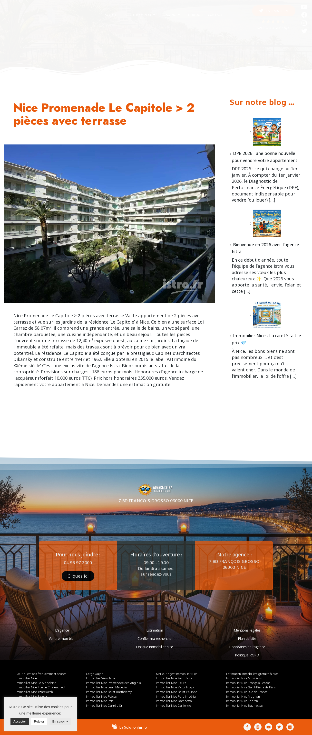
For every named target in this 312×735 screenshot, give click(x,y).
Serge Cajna (94, 674)
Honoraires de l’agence (247, 646)
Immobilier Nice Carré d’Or (104, 705)
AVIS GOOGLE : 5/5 (273, 28)
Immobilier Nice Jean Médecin (106, 687)
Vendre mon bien (62, 638)
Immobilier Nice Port (99, 701)
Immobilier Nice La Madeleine (36, 683)
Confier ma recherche (154, 638)
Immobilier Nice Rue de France (246, 692)
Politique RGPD (247, 655)
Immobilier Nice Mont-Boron (174, 678)
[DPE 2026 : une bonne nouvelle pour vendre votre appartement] (265, 132)
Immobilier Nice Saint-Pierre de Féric (251, 687)
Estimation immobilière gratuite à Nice (252, 674)
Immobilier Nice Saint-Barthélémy (109, 692)
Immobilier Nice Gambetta (174, 701)
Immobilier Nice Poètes (101, 696)
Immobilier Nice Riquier (31, 696)
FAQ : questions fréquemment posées (41, 674)
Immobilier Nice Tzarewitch (34, 692)
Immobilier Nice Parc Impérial (176, 696)
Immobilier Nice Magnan (243, 696)
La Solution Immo (133, 727)
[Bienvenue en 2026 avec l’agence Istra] (265, 223)
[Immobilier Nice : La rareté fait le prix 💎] (265, 314)
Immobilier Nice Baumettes (244, 705)
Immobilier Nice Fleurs (171, 683)
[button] (273, 10)
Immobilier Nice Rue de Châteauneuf (40, 687)
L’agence (62, 630)
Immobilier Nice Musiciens (244, 678)
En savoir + (60, 721)
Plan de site (247, 638)
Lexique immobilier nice (154, 646)
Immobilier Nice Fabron (242, 701)
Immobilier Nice (26, 678)
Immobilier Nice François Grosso (248, 683)
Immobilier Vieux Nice (100, 678)
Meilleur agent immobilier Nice (176, 674)
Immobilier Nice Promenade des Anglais (113, 683)
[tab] (111, 15)
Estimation (154, 630)
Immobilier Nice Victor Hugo (175, 687)
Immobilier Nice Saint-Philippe (176, 692)
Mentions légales (247, 630)
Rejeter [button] (39, 721)
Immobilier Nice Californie (173, 705)
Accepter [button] (19, 721)
